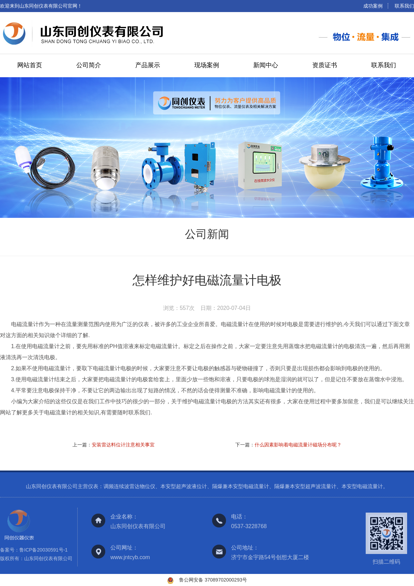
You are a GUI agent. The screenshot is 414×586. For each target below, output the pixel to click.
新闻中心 (265, 65)
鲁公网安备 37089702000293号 (213, 580)
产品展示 (147, 65)
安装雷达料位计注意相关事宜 (123, 444)
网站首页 (29, 65)
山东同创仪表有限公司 (48, 560)
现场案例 (206, 65)
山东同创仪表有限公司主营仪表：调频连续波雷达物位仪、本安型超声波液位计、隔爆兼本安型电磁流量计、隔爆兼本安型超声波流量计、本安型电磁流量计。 (207, 489)
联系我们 (404, 6)
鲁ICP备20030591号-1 (43, 552)
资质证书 (324, 65)
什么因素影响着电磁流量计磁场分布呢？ (298, 444)
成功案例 (373, 6)
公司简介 (88, 65)
